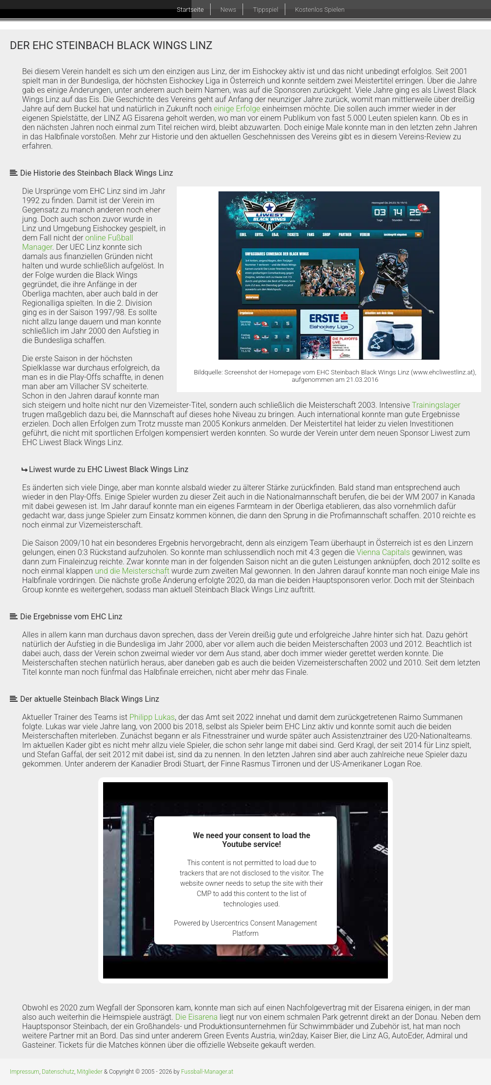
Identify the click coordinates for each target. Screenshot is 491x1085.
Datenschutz (58, 1071)
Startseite (190, 9)
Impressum (24, 1071)
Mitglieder (90, 1071)
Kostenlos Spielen (320, 9)
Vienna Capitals (383, 552)
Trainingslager (436, 405)
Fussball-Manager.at (207, 1071)
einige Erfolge (237, 108)
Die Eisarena (196, 1017)
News (228, 9)
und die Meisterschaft (132, 571)
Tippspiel (265, 9)
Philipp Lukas (151, 717)
